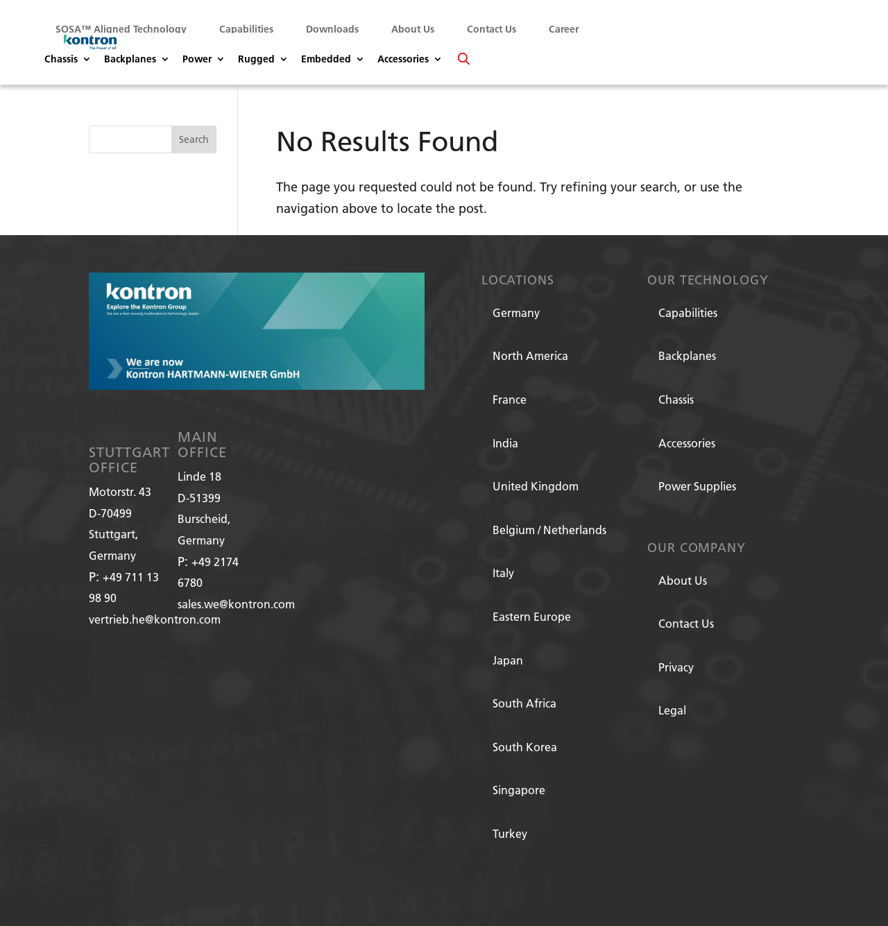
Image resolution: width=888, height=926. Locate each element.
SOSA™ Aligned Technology (121, 29)
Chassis (61, 59)
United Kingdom (536, 486)
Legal (672, 710)
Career (564, 29)
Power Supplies (697, 486)
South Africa (524, 703)
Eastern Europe (532, 616)
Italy (503, 572)
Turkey (510, 833)
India (505, 443)
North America (530, 355)
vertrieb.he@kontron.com (155, 619)
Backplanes (130, 59)
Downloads (332, 29)
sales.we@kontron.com (236, 604)
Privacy (676, 667)
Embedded (326, 59)
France (510, 399)
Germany (516, 312)
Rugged (256, 59)
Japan (508, 660)
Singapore (519, 789)
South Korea (525, 746)
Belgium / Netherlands (549, 529)
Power (197, 59)
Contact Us (491, 29)
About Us (412, 29)
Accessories (403, 59)
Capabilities (246, 29)
